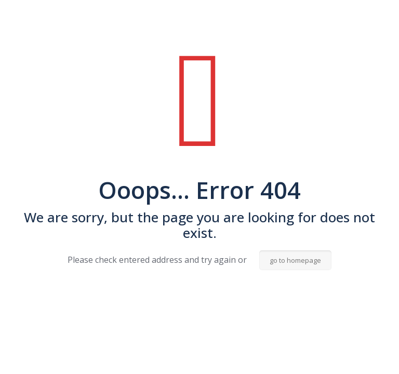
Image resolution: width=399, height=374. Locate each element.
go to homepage (295, 260)
